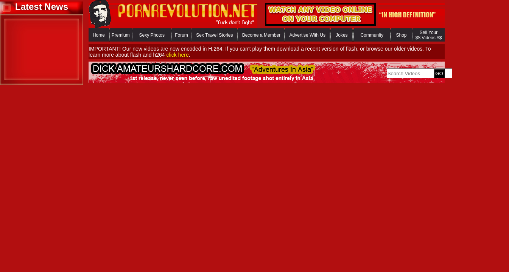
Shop (401, 35)
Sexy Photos (152, 35)
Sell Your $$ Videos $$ (429, 35)
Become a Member (261, 35)
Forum (181, 35)
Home (99, 35)
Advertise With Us (307, 35)
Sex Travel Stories (214, 35)
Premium (121, 35)
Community (371, 35)
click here (178, 55)
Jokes (341, 35)
